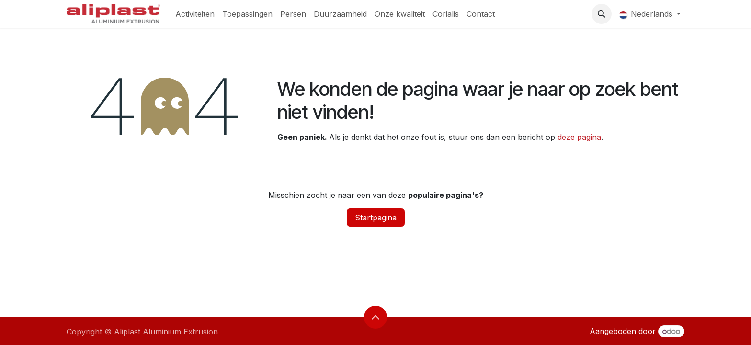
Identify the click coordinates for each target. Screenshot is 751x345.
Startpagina (376, 217)
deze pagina (579, 137)
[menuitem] (194, 13)
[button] (602, 14)
